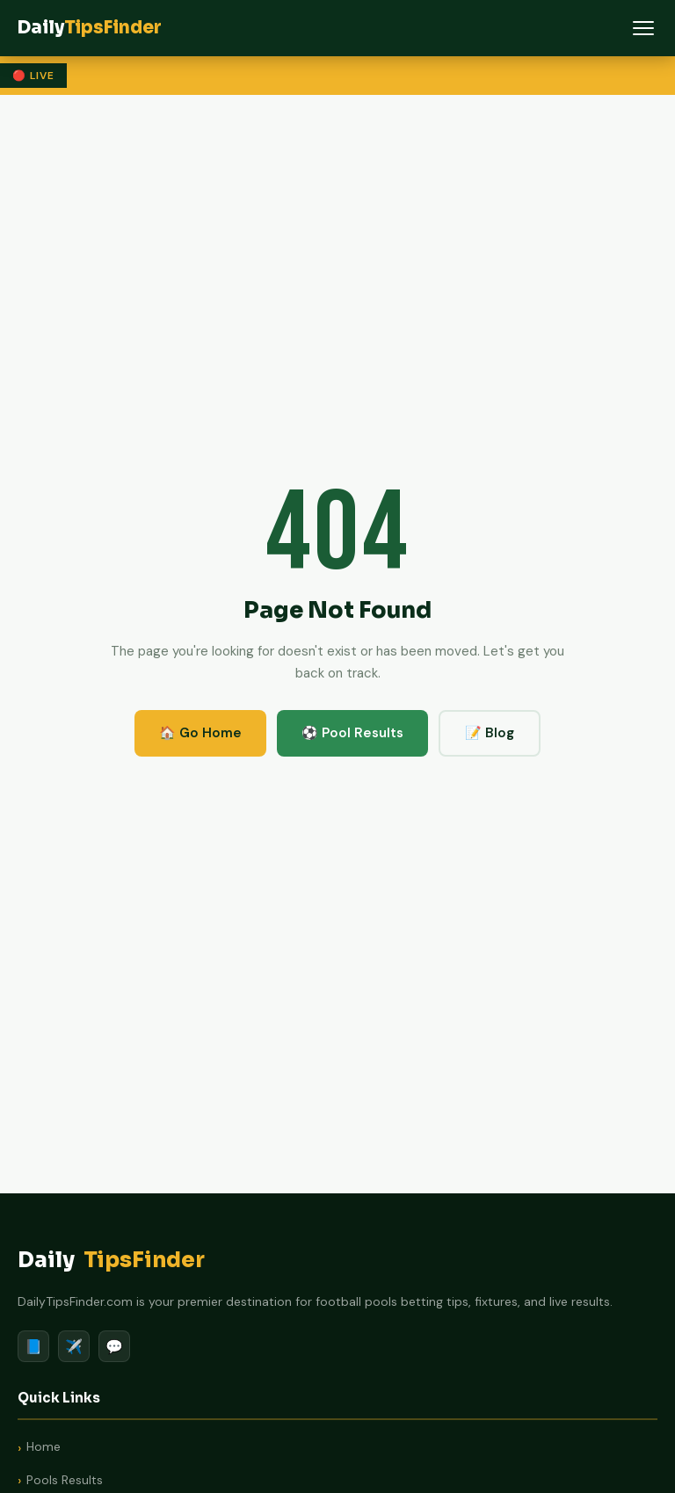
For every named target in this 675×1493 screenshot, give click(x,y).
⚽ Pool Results (352, 733)
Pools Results (64, 1480)
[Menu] (643, 28)
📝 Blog (489, 733)
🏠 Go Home (200, 733)
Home (43, 1446)
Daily (111, 1261)
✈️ (74, 1346)
